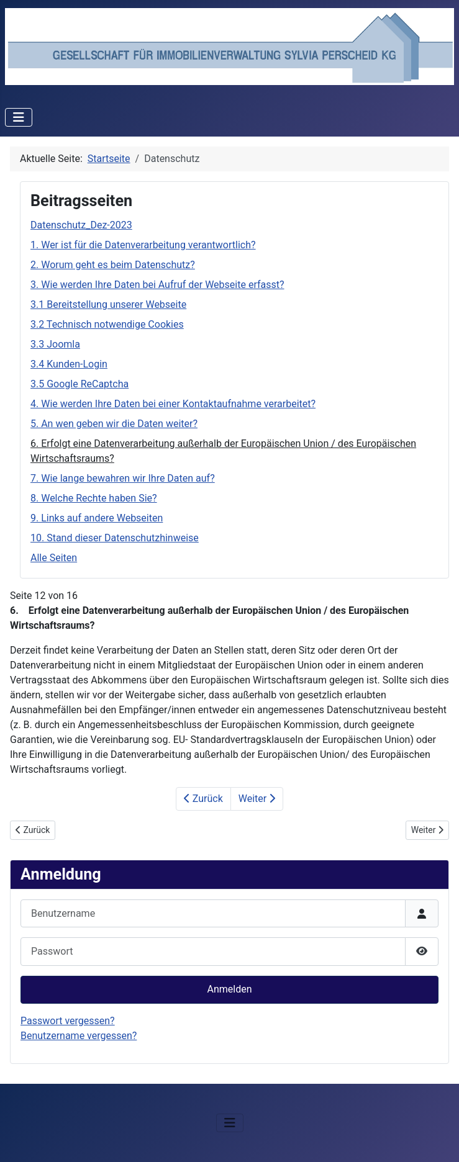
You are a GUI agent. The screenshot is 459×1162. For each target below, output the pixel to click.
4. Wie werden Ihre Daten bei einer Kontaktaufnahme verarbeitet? (173, 404)
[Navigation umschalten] (18, 117)
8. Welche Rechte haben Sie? (93, 498)
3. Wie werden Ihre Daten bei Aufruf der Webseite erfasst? (157, 284)
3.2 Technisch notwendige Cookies (107, 324)
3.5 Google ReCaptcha (79, 384)
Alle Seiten (53, 558)
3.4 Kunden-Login (68, 364)
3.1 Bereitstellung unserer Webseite (108, 304)
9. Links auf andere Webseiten (96, 518)
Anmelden (229, 989)
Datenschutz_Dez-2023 (81, 225)
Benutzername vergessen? (78, 1036)
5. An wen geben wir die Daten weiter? (114, 424)
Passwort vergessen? (67, 1021)
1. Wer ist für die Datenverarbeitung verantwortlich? (143, 245)
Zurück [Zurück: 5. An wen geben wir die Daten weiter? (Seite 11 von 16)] (203, 798)
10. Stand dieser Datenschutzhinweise (114, 538)
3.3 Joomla (55, 344)
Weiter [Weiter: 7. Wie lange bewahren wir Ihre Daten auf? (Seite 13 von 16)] (257, 798)
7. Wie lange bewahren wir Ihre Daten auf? (122, 478)
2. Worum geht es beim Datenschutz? (112, 265)
